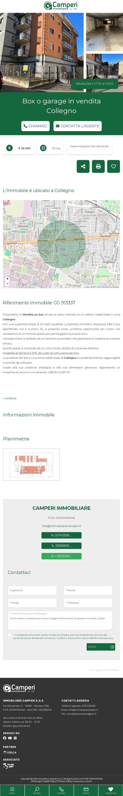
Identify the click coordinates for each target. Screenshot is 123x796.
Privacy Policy (64, 781)
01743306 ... (61, 535)
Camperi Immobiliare (62, 508)
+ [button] (7, 279)
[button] (9, 398)
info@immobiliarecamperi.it (61, 526)
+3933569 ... (61, 556)
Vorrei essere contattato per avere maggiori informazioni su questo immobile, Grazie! (60, 620)
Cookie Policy (49, 781)
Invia (92, 646)
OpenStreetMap (103, 287)
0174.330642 (88, 705)
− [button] (7, 284)
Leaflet (86, 287)
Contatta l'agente (77, 126)
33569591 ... (61, 546)
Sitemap (36, 781)
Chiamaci (35, 126)
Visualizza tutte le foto (94, 83)
